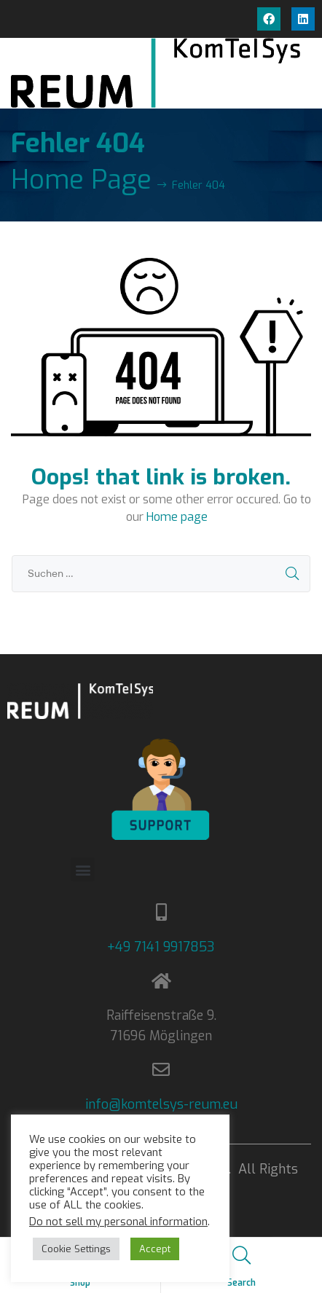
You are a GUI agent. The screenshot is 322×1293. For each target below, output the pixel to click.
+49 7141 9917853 (161, 947)
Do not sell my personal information (118, 1221)
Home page (177, 516)
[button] (83, 869)
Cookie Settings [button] (76, 1249)
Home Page (81, 179)
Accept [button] (154, 1249)
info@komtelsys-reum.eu (161, 1104)
